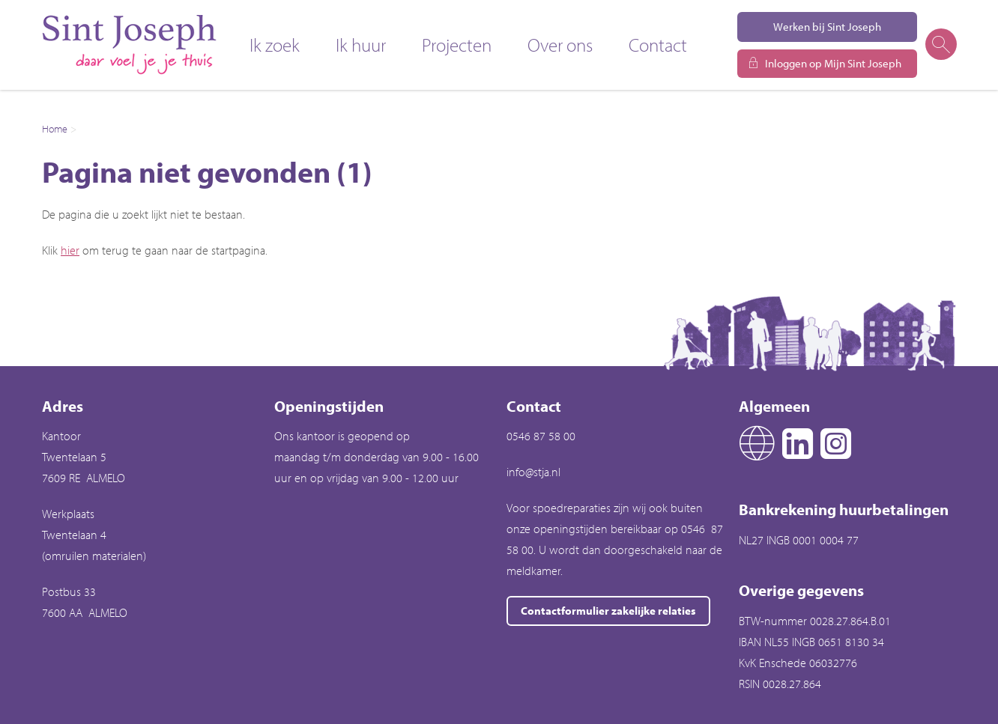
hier (70, 250)
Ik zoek (275, 44)
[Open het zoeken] (940, 45)
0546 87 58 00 (540, 435)
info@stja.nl (533, 471)
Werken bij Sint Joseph (827, 26)
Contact (658, 44)
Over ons (560, 44)
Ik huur (361, 44)
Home (54, 129)
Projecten (457, 44)
